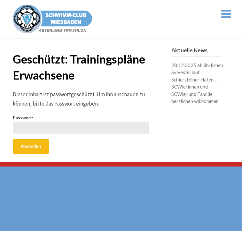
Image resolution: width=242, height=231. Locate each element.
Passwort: (81, 124)
